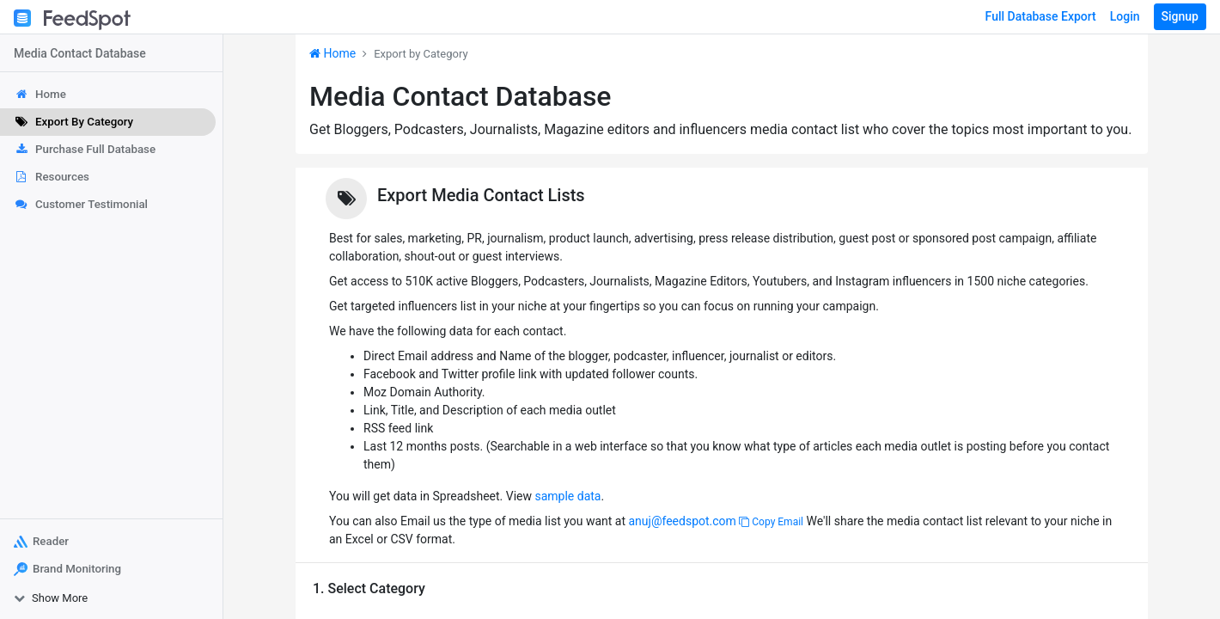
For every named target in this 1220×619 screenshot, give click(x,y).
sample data (567, 496)
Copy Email (771, 522)
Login (1125, 16)
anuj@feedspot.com (681, 521)
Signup (1180, 16)
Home (332, 53)
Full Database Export (1040, 16)
